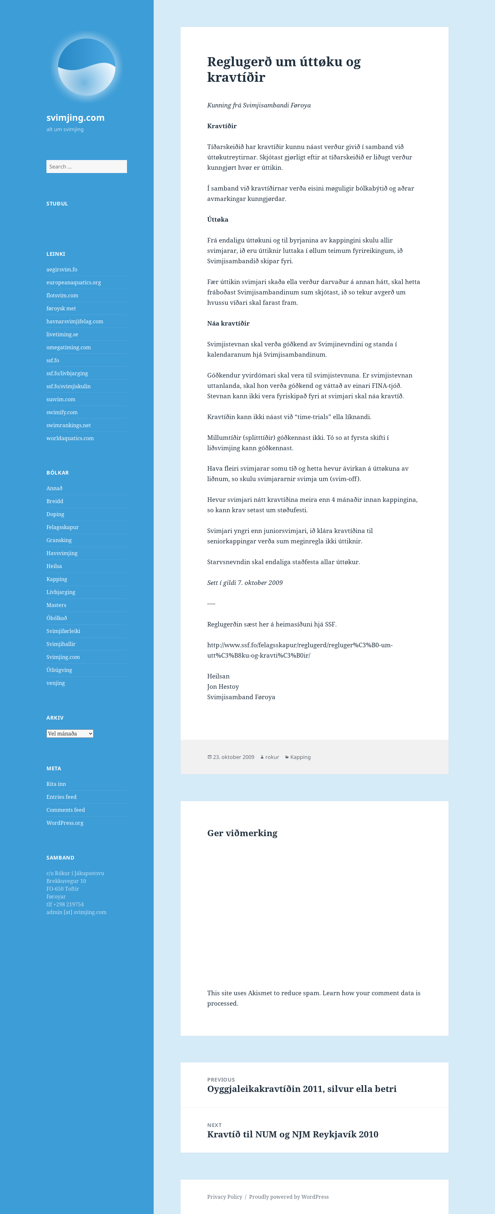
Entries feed (61, 796)
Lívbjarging (60, 592)
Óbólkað (56, 618)
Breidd (54, 501)
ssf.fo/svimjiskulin (68, 386)
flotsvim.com (62, 295)
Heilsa (54, 566)
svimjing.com (75, 117)
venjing (55, 683)
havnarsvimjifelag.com (74, 321)
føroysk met (61, 308)
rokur (272, 757)
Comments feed (65, 809)
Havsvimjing (62, 553)
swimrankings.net (68, 425)
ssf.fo (52, 360)
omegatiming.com (68, 347)
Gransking (59, 540)
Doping (55, 514)
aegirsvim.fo (61, 269)
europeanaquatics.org (73, 282)
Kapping (56, 579)
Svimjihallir (61, 644)
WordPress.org (64, 822)
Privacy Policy (224, 1196)
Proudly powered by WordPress (289, 1196)
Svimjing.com (63, 657)
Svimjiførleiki (63, 631)
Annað (54, 488)
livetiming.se (62, 334)
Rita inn (56, 783)
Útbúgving (59, 670)
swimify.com (62, 412)
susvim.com (60, 399)
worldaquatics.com (70, 438)
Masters (56, 605)
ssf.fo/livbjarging (67, 373)
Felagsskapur (62, 527)
